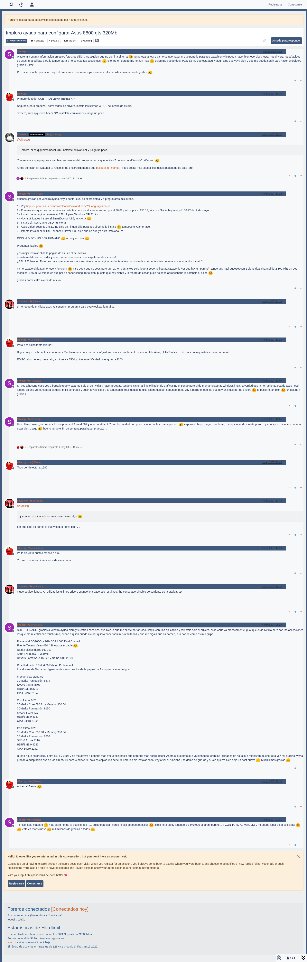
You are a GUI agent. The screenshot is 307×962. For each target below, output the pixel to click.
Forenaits (22, 134)
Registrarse (16, 883)
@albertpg (54, 134)
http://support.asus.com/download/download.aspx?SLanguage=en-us (68, 206)
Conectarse (34, 883)
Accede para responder (286, 40)
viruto (10, 942)
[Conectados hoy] (69, 909)
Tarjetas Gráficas (16, 40)
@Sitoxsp (34, 419)
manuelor (22, 301)
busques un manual (108, 167)
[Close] (298, 856)
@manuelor (35, 340)
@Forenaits (35, 193)
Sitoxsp (21, 51)
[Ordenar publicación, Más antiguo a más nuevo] (264, 40)
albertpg (21, 93)
